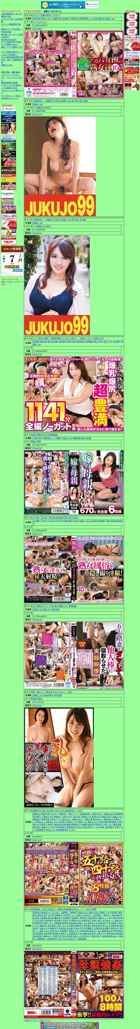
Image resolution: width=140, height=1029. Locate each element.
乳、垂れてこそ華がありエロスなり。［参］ (53, 692)
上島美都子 (109, 827)
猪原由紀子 (103, 923)
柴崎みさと (48, 936)
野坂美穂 (119, 814)
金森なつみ (110, 19)
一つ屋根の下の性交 (42, 108)
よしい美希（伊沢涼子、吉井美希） (87, 915)
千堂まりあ (46, 521)
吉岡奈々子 (86, 817)
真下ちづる (70, 830)
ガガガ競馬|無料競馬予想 (12, 57)
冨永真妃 (52, 926)
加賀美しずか (52, 822)
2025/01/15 (37, 233)
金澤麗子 (106, 928)
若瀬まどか (46, 827)
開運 (15, 83)
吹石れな (79, 827)
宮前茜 (36, 342)
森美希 (65, 923)
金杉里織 (106, 936)
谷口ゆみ (106, 920)
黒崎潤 (85, 825)
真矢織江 (119, 934)
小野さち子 (101, 934)
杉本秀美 (48, 934)
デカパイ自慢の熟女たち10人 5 (46, 15)
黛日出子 (115, 928)
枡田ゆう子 (72, 822)
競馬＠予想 (6, 16)
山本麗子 (37, 521)
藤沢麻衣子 (113, 822)
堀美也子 (74, 913)
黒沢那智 (37, 19)
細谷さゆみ (94, 913)
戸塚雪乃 (67, 915)
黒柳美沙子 (76, 825)
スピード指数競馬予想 (11, 24)
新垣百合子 (96, 936)
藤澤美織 (117, 825)
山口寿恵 (93, 521)
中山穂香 (84, 934)
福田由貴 (73, 923)
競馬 (3, 72)
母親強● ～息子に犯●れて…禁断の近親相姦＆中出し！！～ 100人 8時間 (64, 909)
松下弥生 (113, 918)
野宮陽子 (88, 926)
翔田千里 (45, 814)
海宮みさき (92, 923)
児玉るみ (77, 817)
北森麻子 (58, 915)
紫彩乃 (101, 19)
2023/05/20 (37, 620)
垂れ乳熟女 (38, 699)
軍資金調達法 (7, 83)
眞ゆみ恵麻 (53, 342)
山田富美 (98, 928)
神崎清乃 (47, 438)
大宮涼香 (39, 920)
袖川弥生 (56, 609)
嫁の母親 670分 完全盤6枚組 (45, 435)
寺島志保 (43, 342)
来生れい (93, 931)
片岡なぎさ (67, 817)
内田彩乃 (75, 19)
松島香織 (60, 830)
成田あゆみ (108, 819)
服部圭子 (79, 926)
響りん (89, 19)
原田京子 (72, 939)
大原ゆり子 (55, 819)
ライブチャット (8, 96)
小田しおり (108, 825)
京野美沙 (37, 913)
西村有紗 (111, 934)
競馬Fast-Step (7, 65)
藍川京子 (87, 936)
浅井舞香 (67, 825)
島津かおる (96, 817)
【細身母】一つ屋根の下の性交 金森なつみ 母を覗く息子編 (59, 220)
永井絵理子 (48, 695)
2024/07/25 (37, 354)
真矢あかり (46, 913)
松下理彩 (41, 825)
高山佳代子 (88, 827)
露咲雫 (91, 825)
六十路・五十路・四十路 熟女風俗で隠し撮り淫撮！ (56, 518)
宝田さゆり (55, 931)
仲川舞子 (37, 817)
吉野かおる (44, 928)
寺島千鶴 (71, 342)
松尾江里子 (97, 920)
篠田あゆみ (109, 814)
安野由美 (71, 827)
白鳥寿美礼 (38, 936)
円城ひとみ (82, 822)
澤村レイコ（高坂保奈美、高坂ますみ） (86, 814)
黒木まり (65, 934)
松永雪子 (92, 934)
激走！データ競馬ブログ (12, 47)
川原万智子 (38, 438)
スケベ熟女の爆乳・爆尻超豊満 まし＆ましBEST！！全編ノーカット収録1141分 (68, 338)
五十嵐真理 (103, 931)
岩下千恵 (56, 521)
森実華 (82, 19)
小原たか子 (107, 342)
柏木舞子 (64, 931)
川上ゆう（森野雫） (59, 814)
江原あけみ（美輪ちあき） (72, 819)
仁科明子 (50, 825)
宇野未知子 (80, 342)
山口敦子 (117, 342)
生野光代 (84, 918)
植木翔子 (56, 934)
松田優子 (67, 918)
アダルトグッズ (8, 90)
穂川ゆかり (98, 819)
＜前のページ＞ (31, 1021)
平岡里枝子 (40, 830)
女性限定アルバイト (10, 98)
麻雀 (18, 72)
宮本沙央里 (103, 822)
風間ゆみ (37, 814)
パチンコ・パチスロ (10, 75)
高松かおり (84, 913)
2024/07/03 (37, 448)
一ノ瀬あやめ (117, 920)
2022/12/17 (37, 840)
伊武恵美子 (87, 920)
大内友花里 (84, 931)
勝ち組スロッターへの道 (12, 34)
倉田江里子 (107, 817)
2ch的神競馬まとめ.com (11, 14)
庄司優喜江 (88, 928)
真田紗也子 (93, 918)
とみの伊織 (99, 827)
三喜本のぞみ (47, 817)
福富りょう (103, 918)
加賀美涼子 (74, 934)
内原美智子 (38, 923)
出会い (18, 96)
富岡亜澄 (89, 342)
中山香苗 (64, 521)
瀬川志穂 (110, 521)
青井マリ (107, 915)
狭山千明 (98, 342)
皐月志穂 (58, 695)
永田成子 (75, 918)
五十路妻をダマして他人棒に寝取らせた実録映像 (55, 606)
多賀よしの (78, 936)
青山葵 (51, 918)
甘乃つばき (63, 939)
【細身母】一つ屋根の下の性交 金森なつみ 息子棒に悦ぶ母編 (60, 101)
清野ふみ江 (92, 822)
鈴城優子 (102, 521)
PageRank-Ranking (8, 40)
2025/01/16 (37, 114)
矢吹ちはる (105, 926)
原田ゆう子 (74, 931)
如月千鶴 (112, 931)
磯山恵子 (58, 918)
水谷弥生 (62, 928)
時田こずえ (46, 19)
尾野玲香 (45, 819)
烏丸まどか (51, 830)
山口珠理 (71, 926)
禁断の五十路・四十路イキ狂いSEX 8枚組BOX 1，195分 (58, 811)
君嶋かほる (76, 920)
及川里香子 (113, 923)
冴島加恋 (62, 342)
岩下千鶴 (56, 827)
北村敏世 (58, 923)
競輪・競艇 (11, 72)
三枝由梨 (43, 918)
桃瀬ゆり (58, 817)
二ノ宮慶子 (57, 438)
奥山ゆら (114, 936)
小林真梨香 (82, 939)
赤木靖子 (62, 822)
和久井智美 (67, 936)
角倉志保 (58, 825)
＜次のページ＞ (44, 1021)
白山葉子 (71, 928)
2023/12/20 (37, 534)
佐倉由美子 (52, 939)
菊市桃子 (58, 920)
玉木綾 (95, 19)
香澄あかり (40, 822)
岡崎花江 (37, 819)
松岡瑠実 (39, 934)
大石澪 (51, 915)
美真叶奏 (89, 819)
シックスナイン (40, 22)
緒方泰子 (37, 827)
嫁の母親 (37, 441)
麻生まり (47, 609)
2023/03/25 (37, 705)
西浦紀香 (77, 438)
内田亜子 (98, 825)
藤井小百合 (74, 521)
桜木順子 (66, 19)
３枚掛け (5, 37)
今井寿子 (114, 913)
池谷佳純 (116, 915)
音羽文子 (67, 920)
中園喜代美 (57, 19)
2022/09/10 (37, 949)
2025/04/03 (37, 29)
